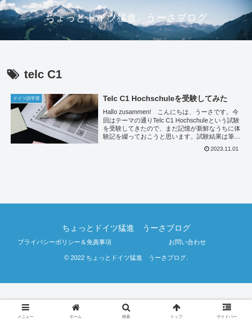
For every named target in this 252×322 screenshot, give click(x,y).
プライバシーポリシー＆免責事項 (65, 242)
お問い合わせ (187, 242)
